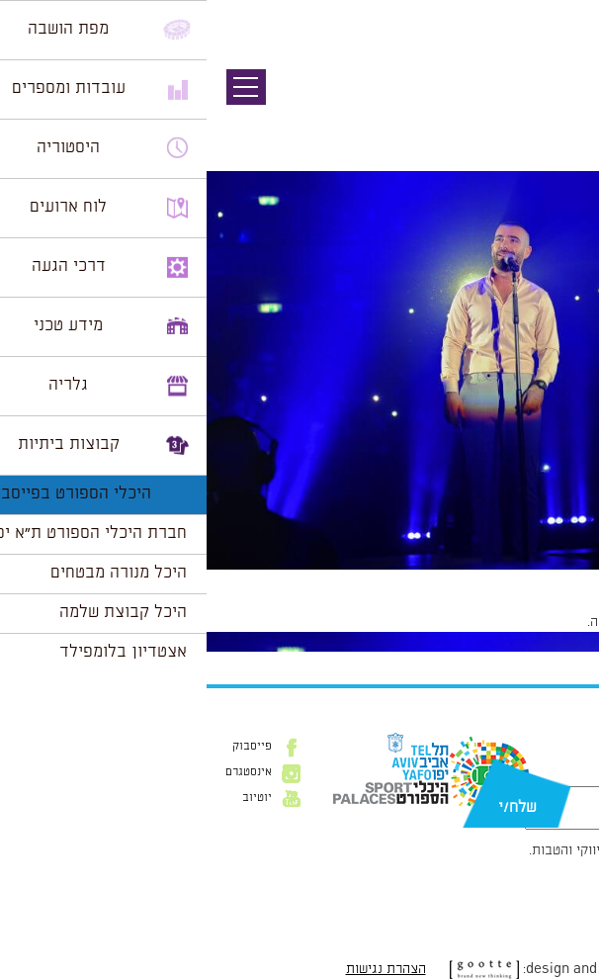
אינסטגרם (42, 772)
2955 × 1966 (468, 579)
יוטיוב (50, 798)
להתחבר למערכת (533, 622)
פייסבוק (45, 747)
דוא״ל (567, 776)
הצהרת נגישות (179, 969)
